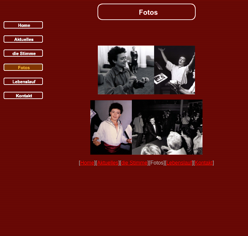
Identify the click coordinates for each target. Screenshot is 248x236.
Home (87, 163)
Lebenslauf (179, 163)
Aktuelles (107, 163)
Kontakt (204, 163)
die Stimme (134, 163)
